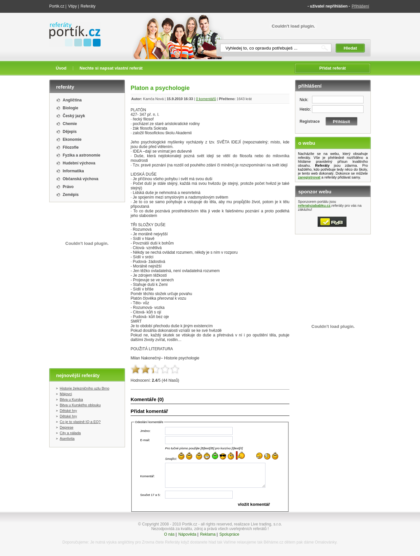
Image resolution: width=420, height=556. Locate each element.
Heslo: (305, 109)
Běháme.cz (273, 542)
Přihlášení (360, 6)
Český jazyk (74, 116)
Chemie (70, 123)
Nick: (304, 99)
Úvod (61, 68)
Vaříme (229, 542)
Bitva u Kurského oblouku (80, 405)
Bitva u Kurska (71, 399)
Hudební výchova (79, 163)
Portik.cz (56, 6)
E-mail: (145, 440)
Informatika (73, 171)
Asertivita (67, 438)
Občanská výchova (80, 179)
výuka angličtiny (120, 542)
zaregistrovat (309, 177)
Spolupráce (229, 534)
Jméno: (145, 431)
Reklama (208, 534)
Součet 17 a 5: (150, 495)
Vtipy (72, 6)
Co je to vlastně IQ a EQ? (80, 422)
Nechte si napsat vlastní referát (111, 68)
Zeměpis (71, 194)
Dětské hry (68, 411)
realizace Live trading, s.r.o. (258, 524)
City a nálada (70, 433)
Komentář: (147, 476)
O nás (169, 534)
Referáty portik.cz (71, 25)
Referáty (88, 6)
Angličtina (72, 100)
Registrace (310, 121)
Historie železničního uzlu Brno (84, 388)
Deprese (67, 427)
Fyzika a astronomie (81, 155)
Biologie (70, 108)
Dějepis (70, 131)
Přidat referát (332, 68)
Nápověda (187, 534)
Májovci (66, 394)
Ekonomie (72, 139)
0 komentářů (206, 99)
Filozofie (71, 147)
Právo (68, 186)
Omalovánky (326, 542)
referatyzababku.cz (314, 205)
